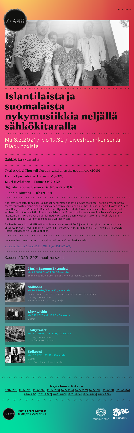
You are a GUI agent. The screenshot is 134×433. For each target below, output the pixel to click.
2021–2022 (44, 394)
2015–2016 (67, 390)
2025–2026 (104, 394)
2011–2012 (11, 390)
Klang (15, 20)
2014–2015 (53, 390)
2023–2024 (74, 394)
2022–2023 (59, 394)
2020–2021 (30, 394)
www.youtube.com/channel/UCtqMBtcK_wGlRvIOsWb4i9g (38, 246)
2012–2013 (25, 390)
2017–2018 (94, 390)
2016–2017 (81, 390)
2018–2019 (108, 390)
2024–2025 (89, 394)
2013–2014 (39, 390)
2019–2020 (122, 390)
